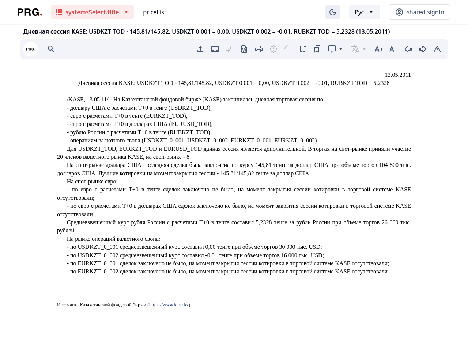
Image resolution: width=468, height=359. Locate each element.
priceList (154, 12)
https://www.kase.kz (169, 304)
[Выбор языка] (364, 12)
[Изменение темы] (332, 12)
